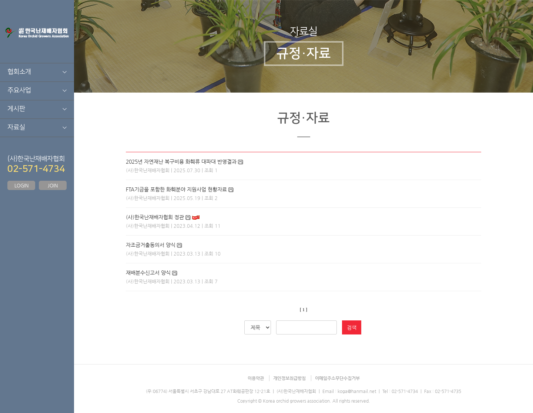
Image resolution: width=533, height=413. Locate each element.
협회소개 (19, 72)
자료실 (16, 127)
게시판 (16, 109)
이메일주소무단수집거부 (337, 378)
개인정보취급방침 (289, 378)
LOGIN (21, 185)
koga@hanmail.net (357, 391)
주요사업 (19, 90)
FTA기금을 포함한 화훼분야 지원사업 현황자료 (176, 189)
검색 (351, 327)
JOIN (53, 185)
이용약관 (256, 378)
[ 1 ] (303, 309)
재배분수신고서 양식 (148, 273)
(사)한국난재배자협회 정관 (155, 217)
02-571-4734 (36, 169)
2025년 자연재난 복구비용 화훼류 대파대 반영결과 (181, 161)
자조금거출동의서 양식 (150, 245)
